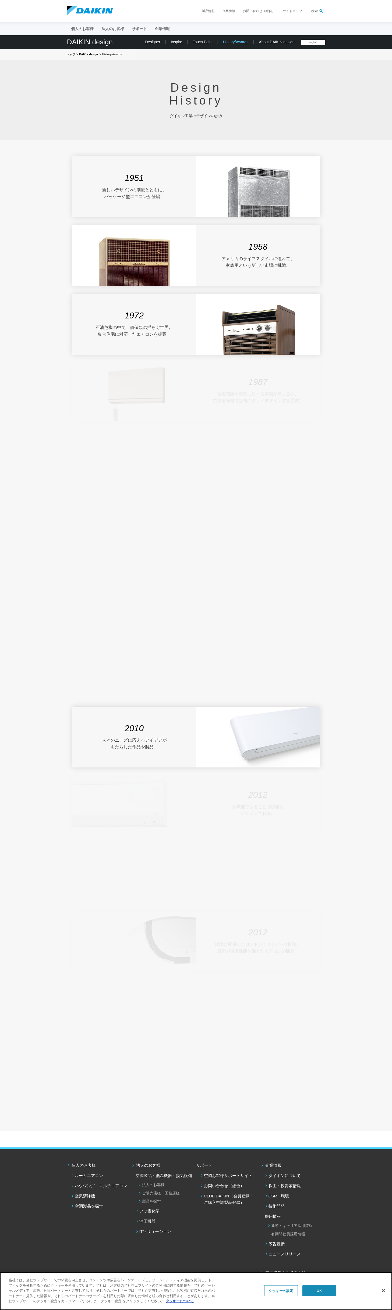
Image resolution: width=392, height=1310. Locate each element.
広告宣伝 (277, 1243)
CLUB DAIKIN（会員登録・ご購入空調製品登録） (228, 1199)
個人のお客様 (84, 1165)
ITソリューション (155, 1231)
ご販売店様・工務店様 (161, 1193)
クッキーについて (180, 1301)
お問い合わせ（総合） (259, 11)
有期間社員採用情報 (288, 1234)
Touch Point (202, 42)
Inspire (176, 42)
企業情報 (228, 11)
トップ (71, 54)
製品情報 (208, 11)
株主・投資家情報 (285, 1185)
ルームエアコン (89, 1175)
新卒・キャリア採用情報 (292, 1225)
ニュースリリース (285, 1254)
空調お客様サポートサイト (228, 1175)
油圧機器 (147, 1221)
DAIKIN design (90, 42)
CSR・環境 (279, 1196)
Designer (152, 42)
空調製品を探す (89, 1206)
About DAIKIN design (276, 42)
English (313, 42)
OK (319, 1291)
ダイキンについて (285, 1175)
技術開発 (277, 1206)
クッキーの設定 (281, 1291)
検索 (314, 11)
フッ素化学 (149, 1211)
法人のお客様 (148, 1165)
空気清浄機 (85, 1196)
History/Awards (235, 42)
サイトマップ (292, 11)
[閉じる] (383, 1291)
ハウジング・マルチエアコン (101, 1185)
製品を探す (151, 1201)
